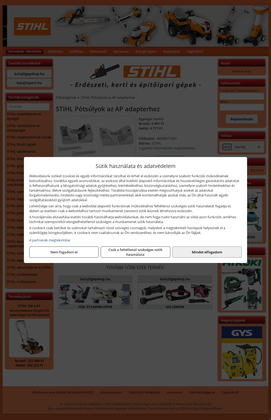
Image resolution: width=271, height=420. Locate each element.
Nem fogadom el (64, 252)
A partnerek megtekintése (49, 240)
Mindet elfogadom (207, 252)
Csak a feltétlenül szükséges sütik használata (135, 252)
